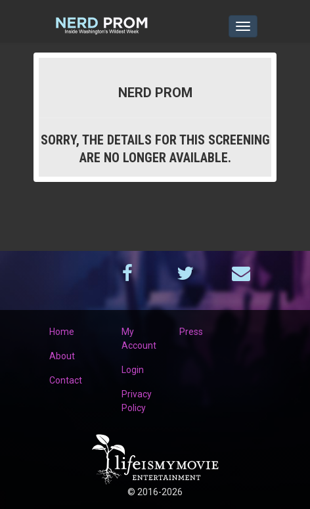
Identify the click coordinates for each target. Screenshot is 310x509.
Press (191, 331)
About (62, 356)
